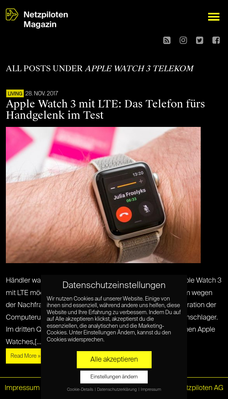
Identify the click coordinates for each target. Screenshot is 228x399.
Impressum (22, 388)
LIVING (15, 94)
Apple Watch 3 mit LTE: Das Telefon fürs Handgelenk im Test (105, 109)
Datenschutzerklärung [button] (117, 390)
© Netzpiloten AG (196, 388)
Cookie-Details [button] (80, 390)
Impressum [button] (151, 390)
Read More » (26, 356)
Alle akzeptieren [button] (114, 359)
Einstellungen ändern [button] (114, 377)
